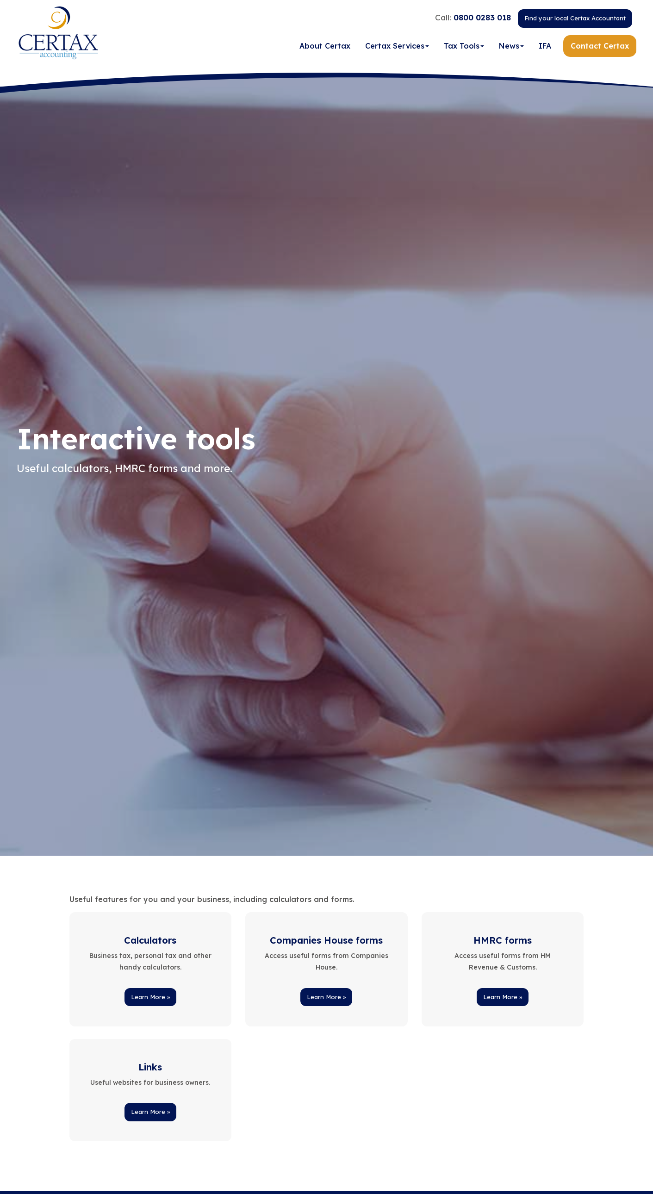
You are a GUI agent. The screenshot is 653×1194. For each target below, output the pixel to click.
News (511, 45)
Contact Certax (600, 45)
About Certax (324, 45)
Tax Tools (464, 45)
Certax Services (397, 45)
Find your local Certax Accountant (575, 18)
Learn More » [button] (150, 997)
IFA (545, 45)
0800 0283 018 (482, 17)
